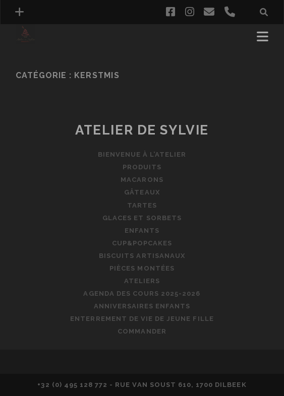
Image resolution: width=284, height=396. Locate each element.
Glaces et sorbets (142, 218)
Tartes (142, 205)
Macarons (142, 179)
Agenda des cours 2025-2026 (141, 293)
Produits (142, 167)
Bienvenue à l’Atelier (142, 154)
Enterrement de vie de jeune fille (141, 318)
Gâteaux (141, 192)
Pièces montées (142, 268)
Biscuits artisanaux (142, 255)
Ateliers (142, 281)
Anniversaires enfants (142, 306)
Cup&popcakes (142, 243)
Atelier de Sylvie (142, 130)
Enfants (142, 230)
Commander (142, 331)
